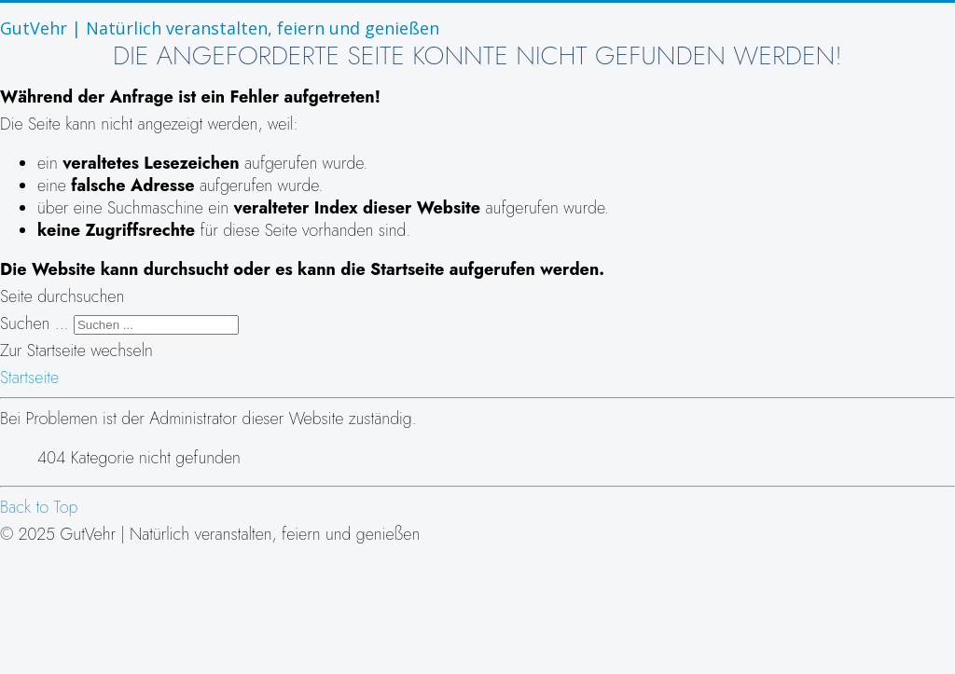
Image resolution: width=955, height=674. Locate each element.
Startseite (29, 377)
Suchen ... (34, 323)
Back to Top (39, 507)
